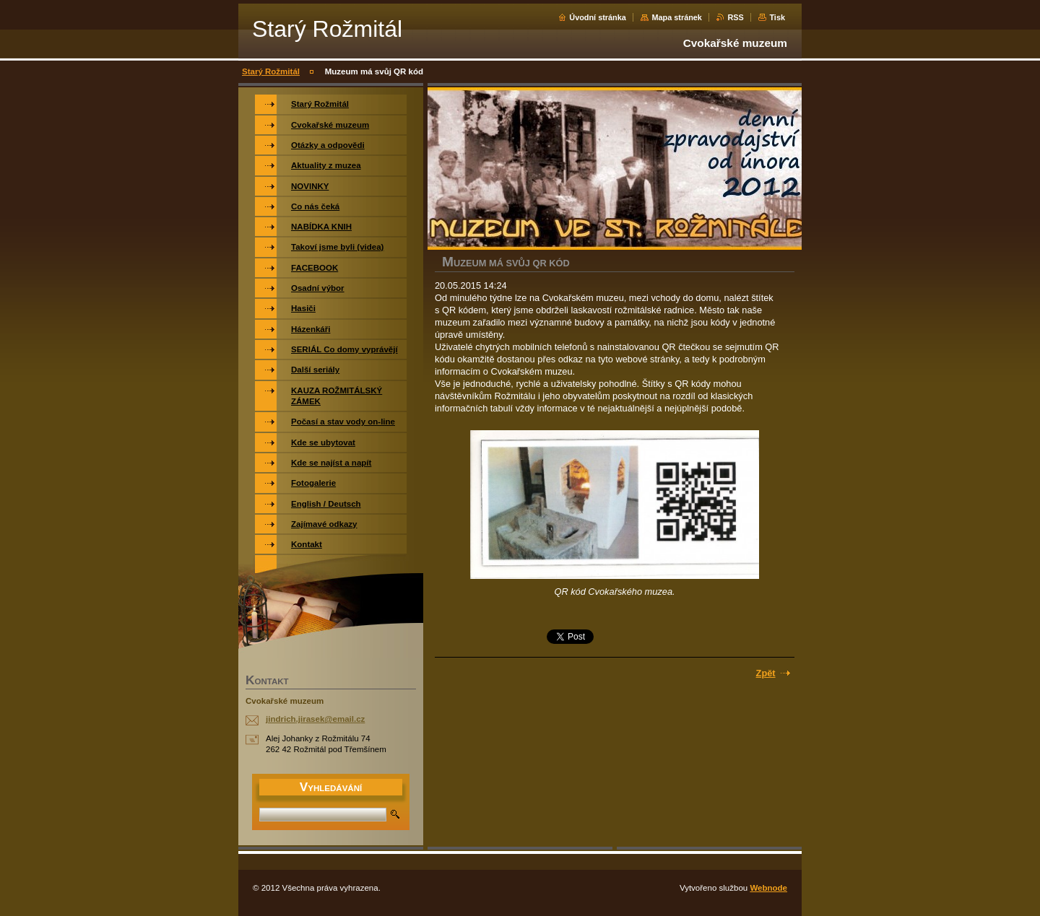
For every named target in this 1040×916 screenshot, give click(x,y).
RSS (735, 17)
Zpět (766, 673)
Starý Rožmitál (271, 71)
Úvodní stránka (597, 17)
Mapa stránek (676, 17)
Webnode (768, 888)
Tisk (777, 17)
